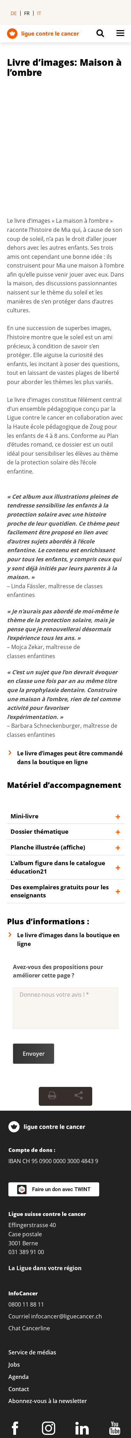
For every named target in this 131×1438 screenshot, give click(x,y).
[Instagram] (49, 1312)
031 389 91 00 (26, 1135)
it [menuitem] (39, 13)
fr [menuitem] (27, 13)
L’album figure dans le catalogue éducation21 (57, 750)
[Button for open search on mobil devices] (100, 35)
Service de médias (32, 1235)
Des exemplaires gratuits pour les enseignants (59, 774)
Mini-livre (24, 699)
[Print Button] (52, 979)
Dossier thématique (39, 714)
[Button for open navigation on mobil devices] (120, 35)
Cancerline (36, 1211)
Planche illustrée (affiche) (47, 730)
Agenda (18, 1259)
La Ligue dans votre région (45, 1151)
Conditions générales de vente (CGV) (56, 1362)
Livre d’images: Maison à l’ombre (64, 67)
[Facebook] (16, 1312)
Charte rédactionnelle (37, 1385)
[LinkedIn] (83, 1312)
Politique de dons (31, 1374)
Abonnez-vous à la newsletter (47, 1284)
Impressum (23, 1351)
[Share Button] (78, 979)
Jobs (14, 1247)
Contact (18, 1272)
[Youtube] (116, 1312)
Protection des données (83, 1351)
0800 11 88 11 (26, 1187)
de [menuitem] (13, 13)
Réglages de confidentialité (43, 1340)
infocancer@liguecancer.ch (66, 1199)
